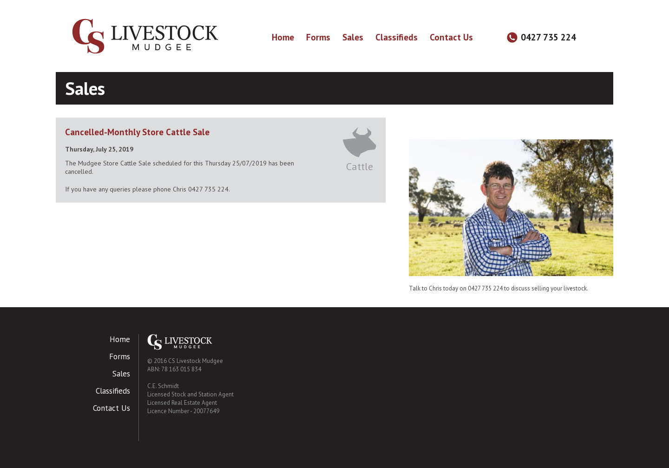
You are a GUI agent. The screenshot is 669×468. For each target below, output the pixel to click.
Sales (352, 37)
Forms (318, 37)
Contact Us (451, 37)
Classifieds (396, 37)
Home (283, 37)
